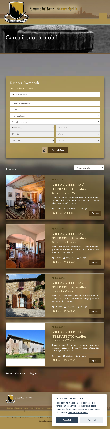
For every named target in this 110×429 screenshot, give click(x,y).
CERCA (58, 149)
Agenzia (18, 407)
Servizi (50, 407)
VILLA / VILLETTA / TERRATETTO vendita (69, 187)
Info (95, 213)
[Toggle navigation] (103, 17)
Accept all (67, 420)
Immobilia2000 (45, 421)
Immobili (28, 407)
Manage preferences (78, 412)
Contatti (11, 411)
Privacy (20, 411)
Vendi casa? (39, 407)
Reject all (92, 420)
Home (10, 407)
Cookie (28, 411)
